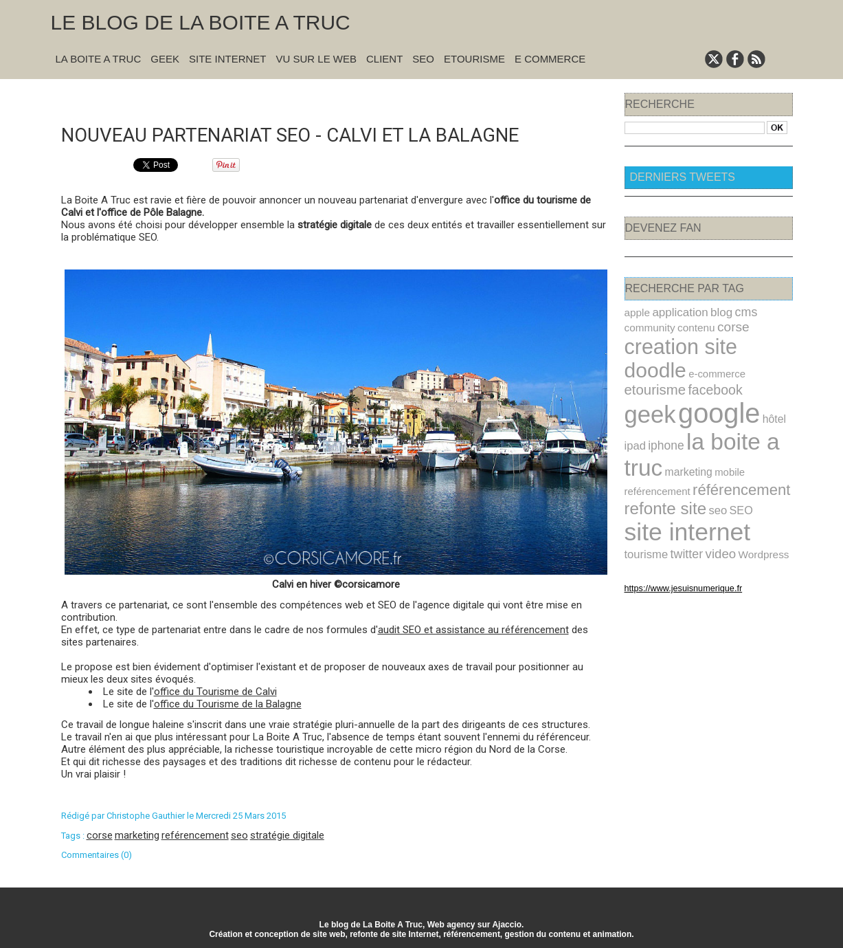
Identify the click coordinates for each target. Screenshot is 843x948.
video (639, 518)
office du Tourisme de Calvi (215, 690)
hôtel (760, 389)
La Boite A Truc (99, 59)
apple (636, 312)
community (648, 325)
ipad (634, 413)
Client (384, 59)
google (710, 384)
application (675, 312)
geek (648, 385)
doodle (757, 343)
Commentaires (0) (96, 853)
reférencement (195, 834)
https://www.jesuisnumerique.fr (676, 552)
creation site (676, 343)
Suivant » (378, 97)
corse (100, 834)
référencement (730, 453)
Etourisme (474, 59)
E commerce (550, 59)
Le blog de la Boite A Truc (200, 22)
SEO (423, 59)
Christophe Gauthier (145, 814)
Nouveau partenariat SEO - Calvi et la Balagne (310, 133)
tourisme (720, 503)
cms (735, 311)
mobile (720, 437)
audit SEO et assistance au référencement (473, 628)
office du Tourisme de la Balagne (228, 702)
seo (239, 834)
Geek (164, 59)
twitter (757, 502)
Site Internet (228, 59)
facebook (760, 362)
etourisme (706, 362)
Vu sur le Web (316, 59)
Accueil (342, 97)
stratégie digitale (287, 834)
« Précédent (300, 97)
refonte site (662, 476)
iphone (662, 413)
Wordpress (677, 519)
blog (713, 312)
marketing (137, 834)
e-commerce (650, 363)
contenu (689, 325)
